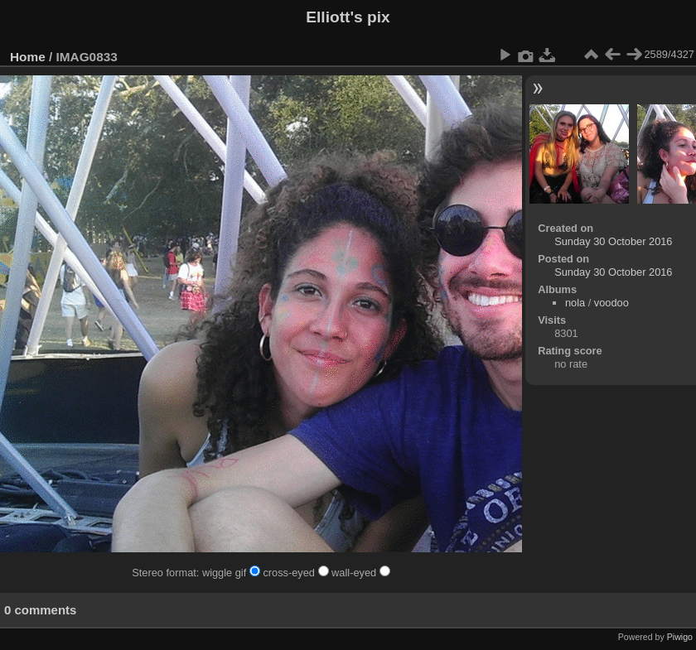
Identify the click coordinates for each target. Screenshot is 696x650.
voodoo (611, 302)
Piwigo (680, 637)
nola (575, 302)
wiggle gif (232, 572)
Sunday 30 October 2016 (613, 241)
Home (28, 57)
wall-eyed (360, 572)
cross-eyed (297, 572)
